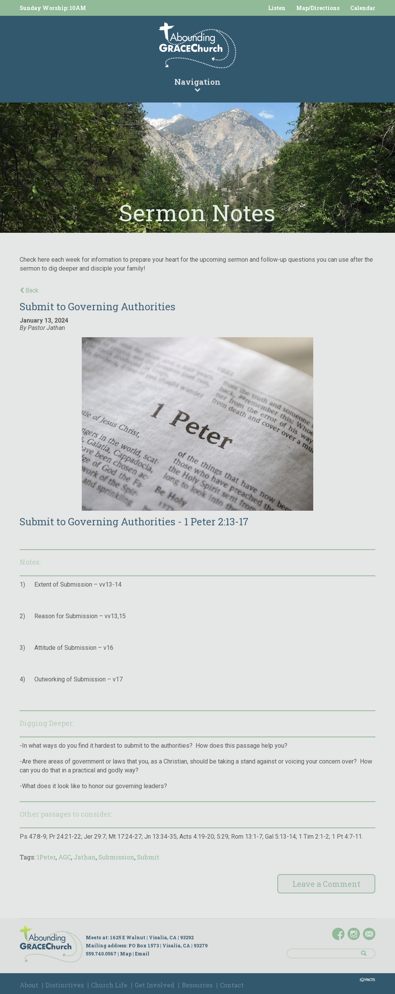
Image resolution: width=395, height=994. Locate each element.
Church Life (109, 985)
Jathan (85, 857)
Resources (197, 985)
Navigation (197, 84)
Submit (148, 857)
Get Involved (154, 985)
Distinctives (65, 985)
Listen (276, 8)
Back (29, 290)
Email (142, 953)
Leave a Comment (326, 884)
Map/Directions (317, 8)
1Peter (46, 857)
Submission (116, 857)
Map (126, 953)
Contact (232, 985)
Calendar (362, 8)
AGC (64, 857)
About (29, 985)
